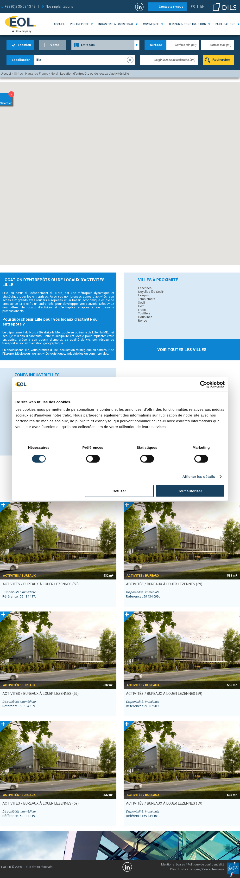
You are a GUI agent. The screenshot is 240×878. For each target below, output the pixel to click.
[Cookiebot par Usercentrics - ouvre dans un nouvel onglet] (204, 384)
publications (225, 24)
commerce (151, 24)
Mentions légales (173, 864)
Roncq (142, 320)
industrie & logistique (116, 24)
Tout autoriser (190, 491)
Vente (54, 45)
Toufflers (144, 313)
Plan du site (178, 869)
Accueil (59, 24)
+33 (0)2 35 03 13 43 (20, 6)
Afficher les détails (198, 476)
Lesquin (143, 295)
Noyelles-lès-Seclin (151, 291)
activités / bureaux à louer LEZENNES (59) (40, 584)
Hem (141, 306)
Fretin (142, 310)
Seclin (142, 302)
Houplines (145, 317)
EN (202, 6)
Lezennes (145, 288)
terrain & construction (187, 24)
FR (193, 6)
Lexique (194, 869)
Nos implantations (59, 6)
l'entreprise (79, 24)
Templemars (146, 299)
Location (24, 45)
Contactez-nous (171, 6)
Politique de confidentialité (206, 864)
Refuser (119, 491)
